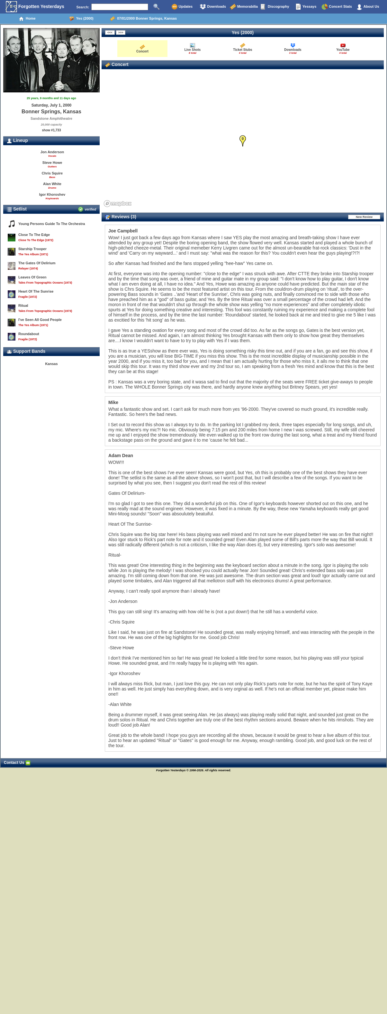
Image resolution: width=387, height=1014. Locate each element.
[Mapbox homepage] (118, 203)
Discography (274, 7)
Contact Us (17, 762)
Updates (182, 7)
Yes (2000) (81, 18)
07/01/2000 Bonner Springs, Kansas (143, 18)
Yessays (305, 7)
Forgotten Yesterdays (34, 6)
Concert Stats (336, 7)
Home (27, 18)
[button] (242, 141)
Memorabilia (244, 7)
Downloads (213, 7)
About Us (367, 7)
